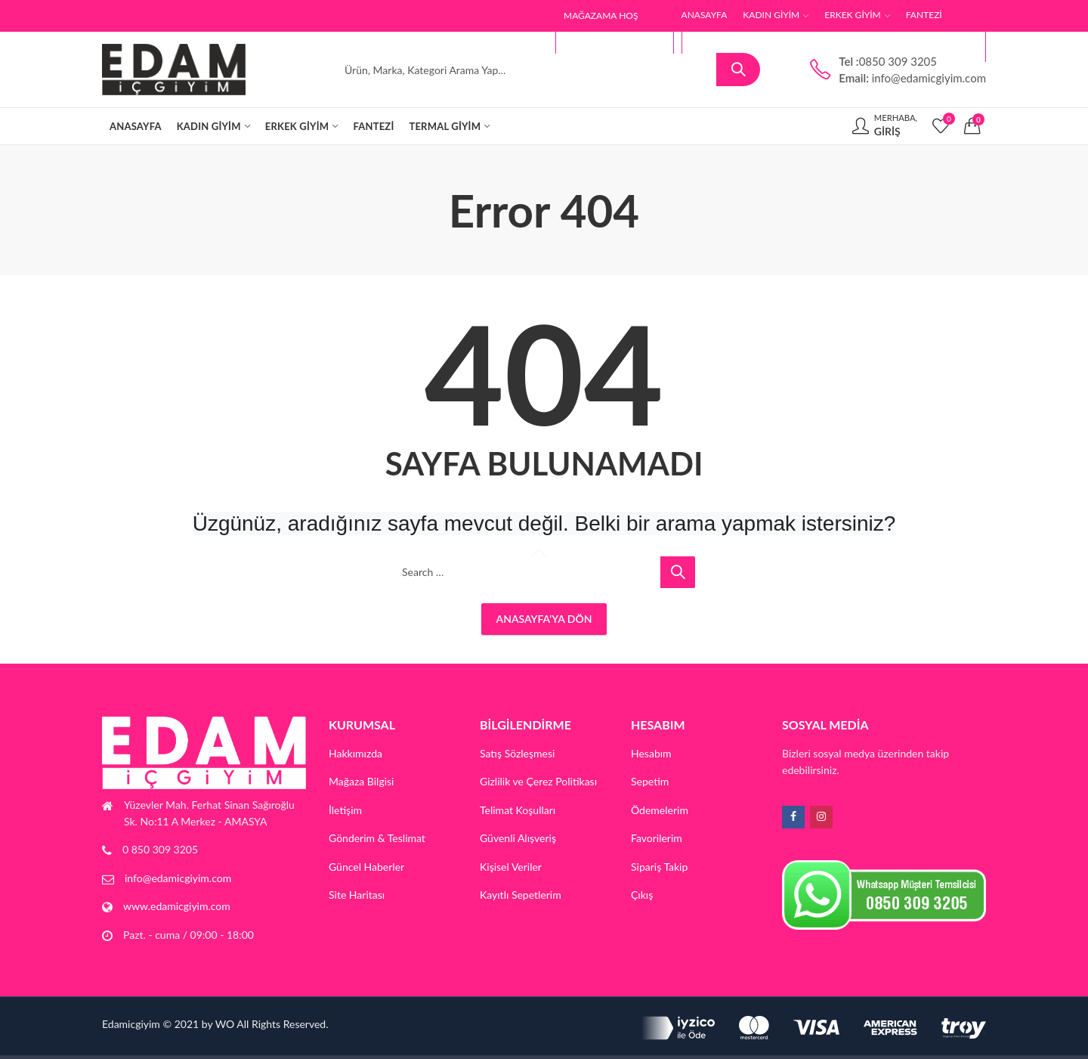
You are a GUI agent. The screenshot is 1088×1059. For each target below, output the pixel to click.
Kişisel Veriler (511, 866)
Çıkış (642, 894)
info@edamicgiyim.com (178, 878)
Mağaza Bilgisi (361, 781)
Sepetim (650, 781)
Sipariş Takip (659, 866)
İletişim (345, 810)
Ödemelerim (659, 810)
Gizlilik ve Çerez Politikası (538, 781)
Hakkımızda (355, 753)
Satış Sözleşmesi (517, 753)
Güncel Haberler (366, 866)
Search (738, 69)
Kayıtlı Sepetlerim (520, 894)
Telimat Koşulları (517, 810)
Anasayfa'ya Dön (544, 618)
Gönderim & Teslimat (377, 837)
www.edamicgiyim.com (176, 906)
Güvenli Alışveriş (518, 837)
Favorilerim (656, 837)
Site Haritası (357, 894)
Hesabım (651, 753)
